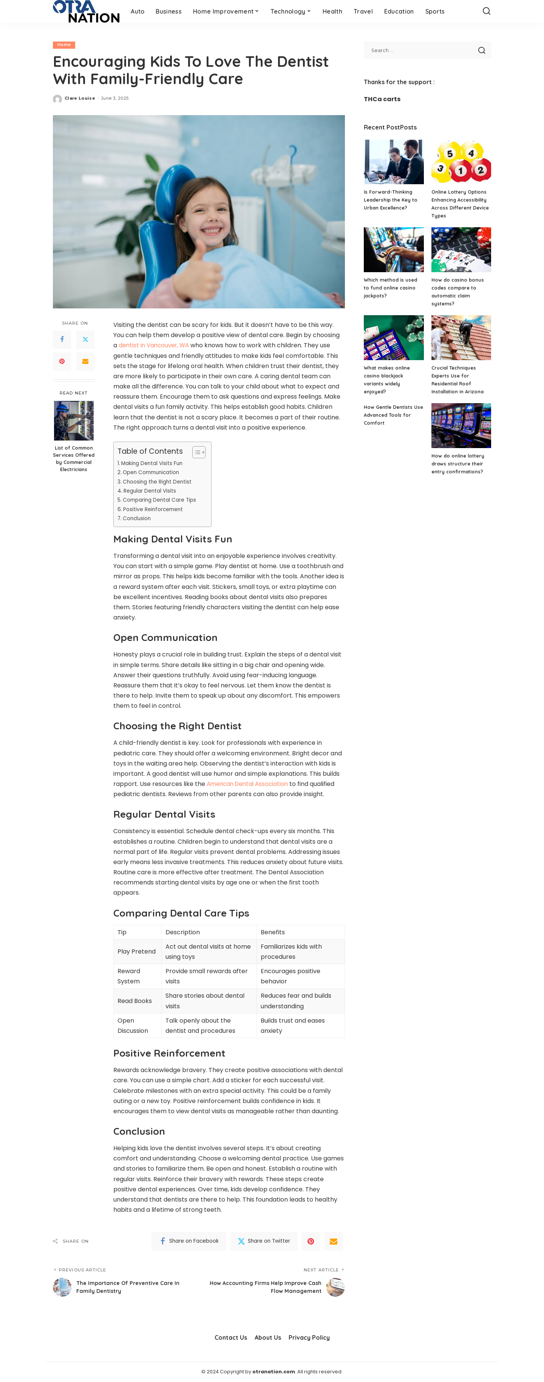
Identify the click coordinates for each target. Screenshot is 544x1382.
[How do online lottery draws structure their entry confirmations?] (461, 425)
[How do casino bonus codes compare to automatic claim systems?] (461, 249)
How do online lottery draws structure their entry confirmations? (458, 464)
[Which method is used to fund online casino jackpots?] (393, 249)
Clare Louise (80, 98)
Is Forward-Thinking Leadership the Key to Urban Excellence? (390, 200)
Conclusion (138, 518)
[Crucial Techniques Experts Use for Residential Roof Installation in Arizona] (461, 337)
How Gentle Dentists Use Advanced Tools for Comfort (393, 415)
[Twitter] (85, 340)
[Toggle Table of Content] (195, 452)
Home (64, 45)
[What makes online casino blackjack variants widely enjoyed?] (393, 337)
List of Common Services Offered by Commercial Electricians (73, 459)
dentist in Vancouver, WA (156, 345)
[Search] (486, 11)
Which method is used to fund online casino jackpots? (390, 288)
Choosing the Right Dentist (159, 481)
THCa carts (382, 99)
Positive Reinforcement (154, 509)
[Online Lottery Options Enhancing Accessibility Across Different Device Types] (461, 162)
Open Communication (153, 472)
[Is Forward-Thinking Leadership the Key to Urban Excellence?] (393, 162)
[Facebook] (62, 340)
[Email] (85, 362)
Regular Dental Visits (151, 491)
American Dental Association (250, 784)
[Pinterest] (62, 362)
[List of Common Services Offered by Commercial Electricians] (74, 421)
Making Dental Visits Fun (154, 463)
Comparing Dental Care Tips (163, 500)
